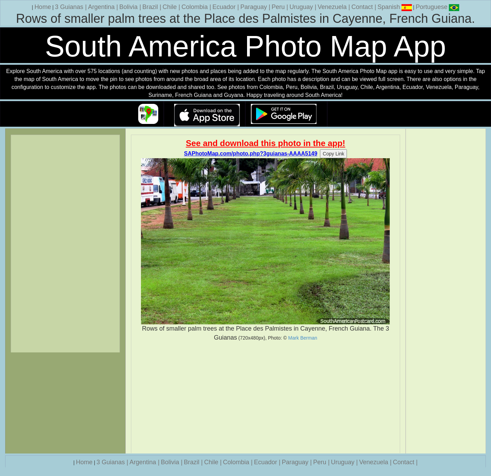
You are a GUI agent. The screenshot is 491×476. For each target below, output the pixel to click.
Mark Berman (302, 338)
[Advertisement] (265, 397)
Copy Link (333, 153)
